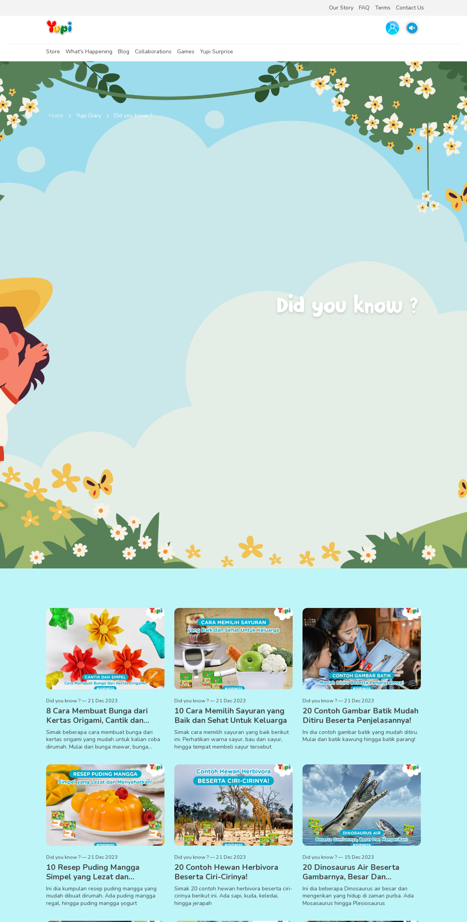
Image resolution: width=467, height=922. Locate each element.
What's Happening (88, 51)
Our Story (341, 7)
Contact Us (410, 7)
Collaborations (153, 51)
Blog (123, 51)
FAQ (364, 7)
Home (56, 115)
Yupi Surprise (216, 51)
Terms (382, 7)
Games (185, 51)
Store (53, 51)
